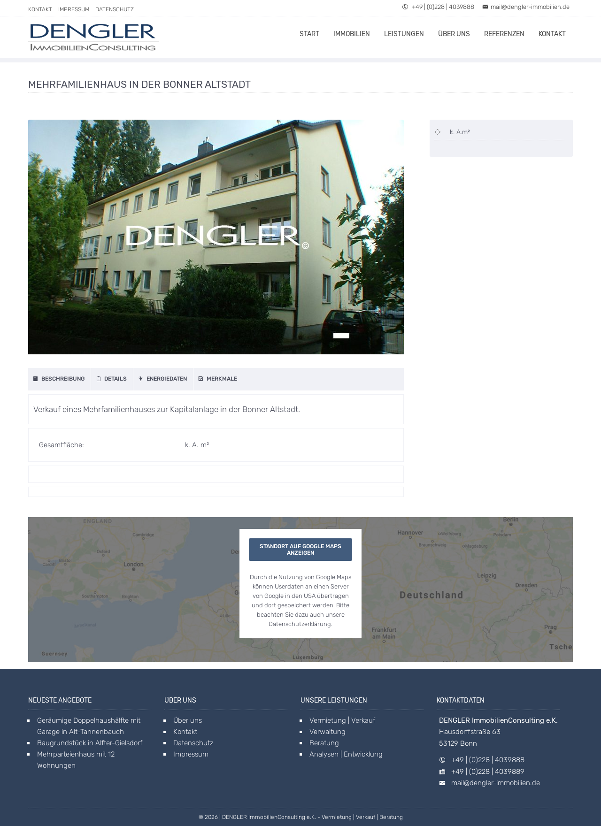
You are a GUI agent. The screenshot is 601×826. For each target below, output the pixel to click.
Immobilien (351, 34)
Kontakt (40, 9)
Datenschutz (114, 9)
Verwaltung (327, 731)
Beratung (324, 743)
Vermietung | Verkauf (342, 720)
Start (309, 34)
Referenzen (504, 34)
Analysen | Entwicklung (346, 754)
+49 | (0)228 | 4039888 (438, 6)
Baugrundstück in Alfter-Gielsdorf (89, 743)
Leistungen (404, 34)
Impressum (73, 9)
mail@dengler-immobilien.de (526, 6)
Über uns (454, 34)
